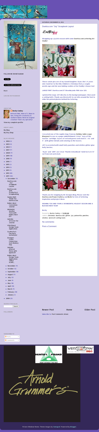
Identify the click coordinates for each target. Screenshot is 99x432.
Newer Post (48, 309)
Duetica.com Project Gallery (53, 197)
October (11, 269)
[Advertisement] (69, 292)
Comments (9, 340)
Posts (8, 337)
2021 (8, 150)
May (9, 283)
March (10, 289)
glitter (67, 215)
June (10, 280)
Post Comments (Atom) (60, 314)
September (12, 272)
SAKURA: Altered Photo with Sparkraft (12, 250)
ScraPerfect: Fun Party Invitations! (12, 233)
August (10, 274)
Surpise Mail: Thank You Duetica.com (12, 198)
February (11, 292)
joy (72, 215)
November (12, 266)
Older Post (90, 309)
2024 (8, 147)
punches (86, 215)
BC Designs (9, 10)
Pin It (5, 91)
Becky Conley (18, 111)
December (12, 178)
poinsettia (78, 215)
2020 (8, 153)
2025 (8, 144)
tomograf (56, 427)
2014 (8, 167)
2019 (8, 156)
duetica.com (60, 215)
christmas (51, 215)
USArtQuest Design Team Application (12, 227)
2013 (8, 170)
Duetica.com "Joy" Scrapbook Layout (11, 183)
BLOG (70, 197)
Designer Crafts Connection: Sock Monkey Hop (13, 241)
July (9, 277)
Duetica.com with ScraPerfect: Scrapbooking (13, 191)
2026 (8, 141)
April (10, 286)
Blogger (73, 427)
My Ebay (7, 130)
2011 (8, 176)
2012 (8, 173)
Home (69, 309)
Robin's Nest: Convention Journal (12, 204)
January (11, 295)
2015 (8, 164)
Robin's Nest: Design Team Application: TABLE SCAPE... (12, 258)
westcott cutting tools (57, 218)
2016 (8, 161)
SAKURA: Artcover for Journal (12, 220)
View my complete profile (13, 122)
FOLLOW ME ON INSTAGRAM (13, 74)
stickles (45, 218)
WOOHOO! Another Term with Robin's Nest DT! (12, 213)
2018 (8, 158)
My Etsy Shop (8, 132)
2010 (8, 298)
